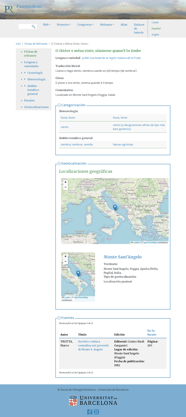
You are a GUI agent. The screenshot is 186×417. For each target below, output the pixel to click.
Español (156, 28)
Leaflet (135, 242)
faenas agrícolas (123, 144)
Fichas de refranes (30, 53)
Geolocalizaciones (33, 107)
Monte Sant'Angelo (123, 257)
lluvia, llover (68, 117)
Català (155, 22)
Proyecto (63, 24)
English (155, 34)
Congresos (84, 24)
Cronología (34, 72)
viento (64, 127)
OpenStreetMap (150, 242)
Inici (18, 44)
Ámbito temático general (33, 89)
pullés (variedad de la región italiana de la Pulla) (111, 58)
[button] (115, 207)
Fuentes (67, 317)
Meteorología (35, 79)
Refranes (106, 24)
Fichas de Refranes (36, 44)
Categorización (73, 105)
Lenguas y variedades (31, 64)
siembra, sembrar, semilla (77, 144)
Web (45, 24)
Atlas (124, 24)
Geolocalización (73, 163)
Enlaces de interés (139, 28)
